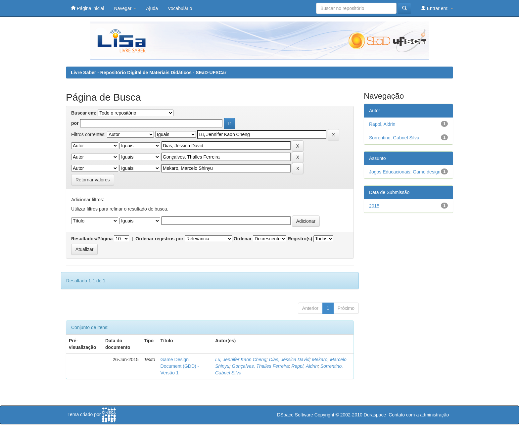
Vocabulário (180, 8)
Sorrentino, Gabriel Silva (394, 137)
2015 (374, 206)
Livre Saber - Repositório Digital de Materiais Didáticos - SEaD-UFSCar (148, 72)
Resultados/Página (92, 238)
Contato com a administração (419, 414)
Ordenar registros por (159, 238)
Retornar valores (92, 179)
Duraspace (375, 414)
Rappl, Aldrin (304, 366)
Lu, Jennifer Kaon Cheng (240, 359)
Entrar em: (437, 8)
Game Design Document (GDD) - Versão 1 (180, 366)
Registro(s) (300, 238)
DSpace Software (295, 414)
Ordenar (243, 238)
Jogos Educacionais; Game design (405, 171)
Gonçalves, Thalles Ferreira (260, 366)
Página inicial (87, 8)
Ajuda (152, 8)
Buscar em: (83, 113)
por (75, 123)
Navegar (125, 8)
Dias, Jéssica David (289, 359)
